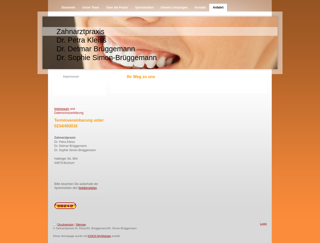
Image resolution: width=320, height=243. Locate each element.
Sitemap (81, 224)
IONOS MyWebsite (99, 235)
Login (263, 223)
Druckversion (63, 224)
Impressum (61, 109)
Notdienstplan (87, 188)
